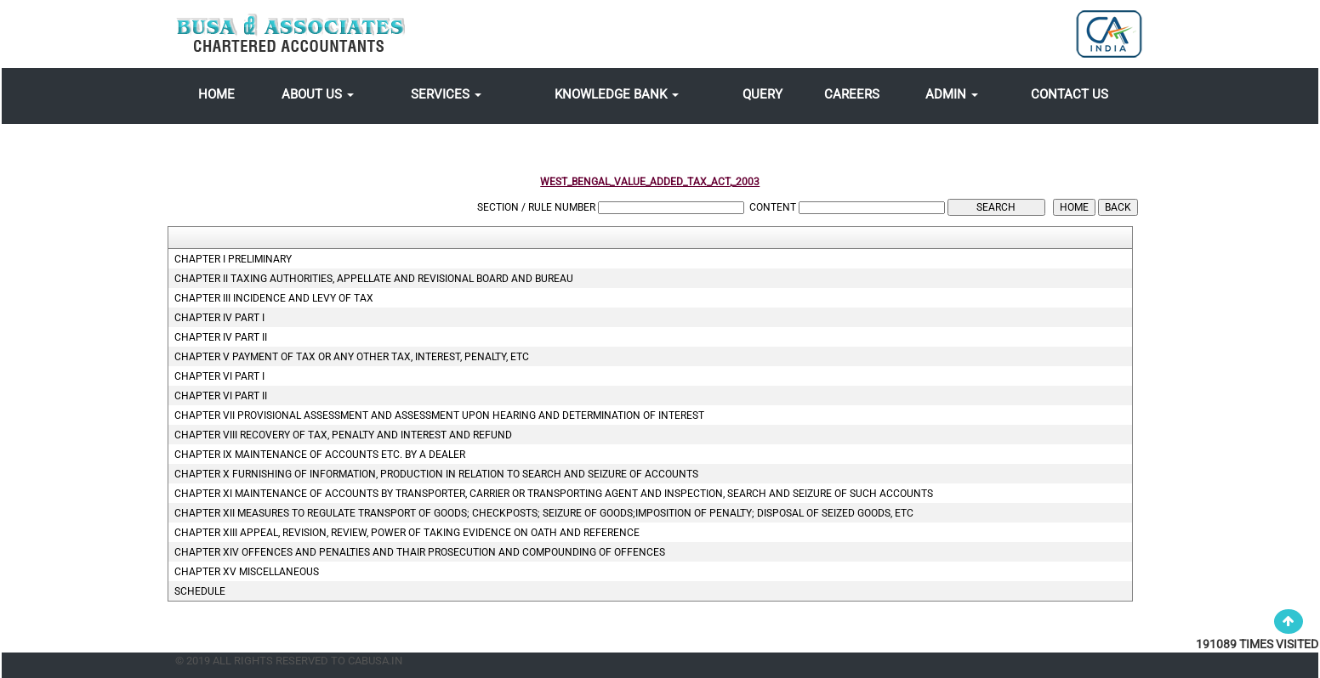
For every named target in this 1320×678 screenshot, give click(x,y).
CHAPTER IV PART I (219, 318)
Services (446, 94)
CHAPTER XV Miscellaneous (246, 572)
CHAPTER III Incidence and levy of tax (273, 298)
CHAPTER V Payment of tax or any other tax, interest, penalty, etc (351, 357)
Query (762, 94)
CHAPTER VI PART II (220, 396)
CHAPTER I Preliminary (233, 259)
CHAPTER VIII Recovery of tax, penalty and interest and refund (343, 435)
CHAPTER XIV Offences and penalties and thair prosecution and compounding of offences (419, 552)
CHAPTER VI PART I (219, 376)
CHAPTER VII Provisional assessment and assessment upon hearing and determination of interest (439, 415)
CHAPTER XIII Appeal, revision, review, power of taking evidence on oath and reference (407, 533)
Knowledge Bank (617, 94)
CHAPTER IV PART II (220, 337)
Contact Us (1069, 94)
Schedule (199, 591)
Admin (951, 94)
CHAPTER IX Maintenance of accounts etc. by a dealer (319, 454)
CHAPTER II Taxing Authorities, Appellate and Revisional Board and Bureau (373, 279)
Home (216, 94)
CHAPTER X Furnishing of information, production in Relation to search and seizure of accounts (436, 474)
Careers (851, 94)
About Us (318, 94)
